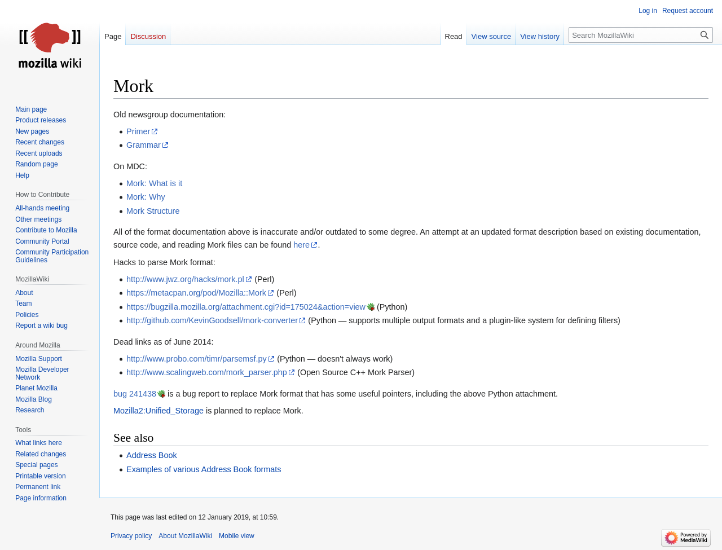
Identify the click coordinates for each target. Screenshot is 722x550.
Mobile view (236, 536)
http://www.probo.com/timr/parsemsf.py (196, 358)
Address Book (151, 455)
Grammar (143, 144)
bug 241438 (134, 393)
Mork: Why (145, 196)
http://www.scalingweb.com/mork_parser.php (206, 372)
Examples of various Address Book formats (203, 469)
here (301, 244)
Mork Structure (152, 210)
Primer (138, 131)
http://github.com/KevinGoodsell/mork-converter (212, 320)
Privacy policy (131, 536)
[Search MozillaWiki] (641, 35)
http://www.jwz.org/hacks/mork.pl (185, 279)
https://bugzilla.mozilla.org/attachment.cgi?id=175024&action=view (246, 306)
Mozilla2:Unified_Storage (158, 410)
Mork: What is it (154, 183)
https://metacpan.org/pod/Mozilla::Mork (196, 292)
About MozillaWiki (185, 536)
